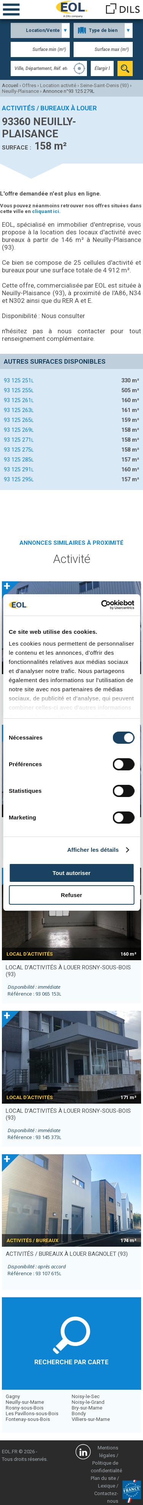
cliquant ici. (46, 211)
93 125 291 (19, 469)
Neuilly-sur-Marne (25, 1402)
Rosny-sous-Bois (24, 1408)
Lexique (106, 1486)
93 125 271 (19, 440)
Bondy (79, 1413)
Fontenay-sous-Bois (28, 1419)
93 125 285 (19, 460)
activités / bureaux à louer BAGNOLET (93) (67, 1253)
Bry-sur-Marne (87, 1408)
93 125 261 (19, 400)
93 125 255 (19, 390)
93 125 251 (19, 380)
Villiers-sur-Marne (91, 1419)
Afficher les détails (93, 849)
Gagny (13, 1396)
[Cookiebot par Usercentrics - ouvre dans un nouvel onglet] (101, 605)
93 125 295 (19, 479)
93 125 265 (19, 420)
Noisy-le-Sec (86, 1396)
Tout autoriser (72, 873)
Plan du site (103, 1478)
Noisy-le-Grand (88, 1402)
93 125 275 (19, 450)
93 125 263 (19, 410)
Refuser (71, 895)
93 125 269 (19, 430)
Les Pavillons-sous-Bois (32, 1413)
